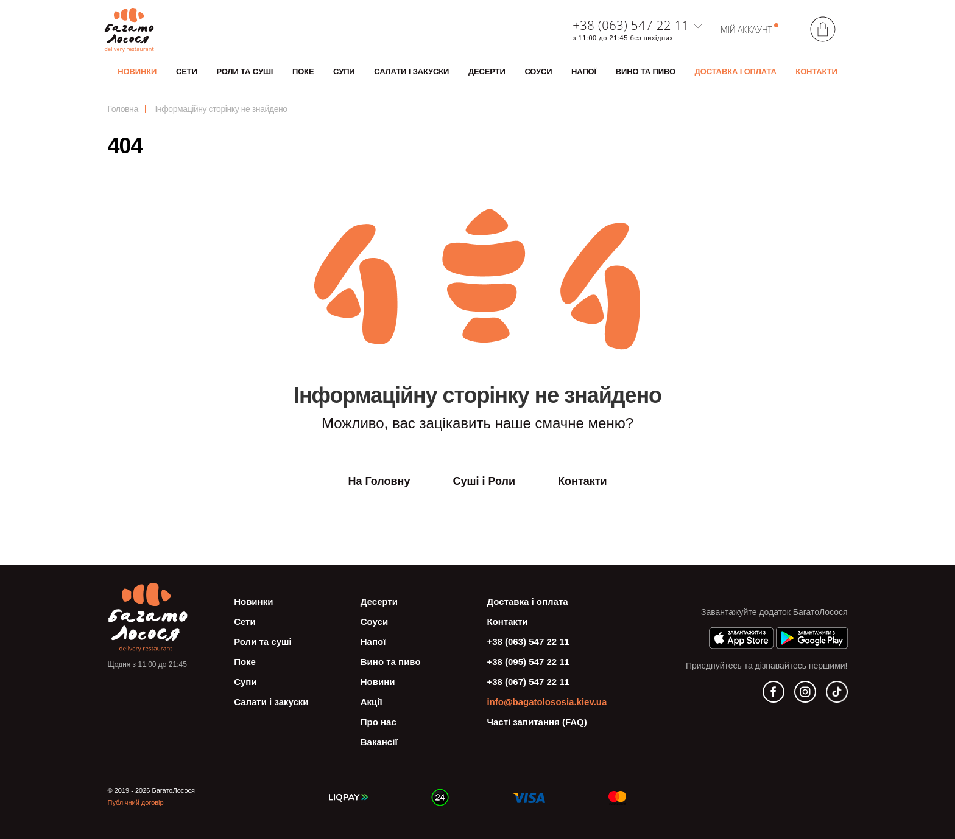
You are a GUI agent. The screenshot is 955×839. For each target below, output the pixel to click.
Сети (186, 71)
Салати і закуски (411, 71)
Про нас (378, 722)
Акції (371, 702)
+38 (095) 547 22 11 (528, 661)
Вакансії (379, 742)
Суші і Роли (484, 481)
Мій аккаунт (746, 29)
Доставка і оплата (736, 71)
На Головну (379, 481)
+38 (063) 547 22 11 (631, 25)
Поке (303, 71)
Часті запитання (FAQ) (537, 722)
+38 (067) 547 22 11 (528, 682)
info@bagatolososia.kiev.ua (547, 702)
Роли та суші (244, 71)
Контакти (816, 71)
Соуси (538, 71)
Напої (583, 71)
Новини (378, 682)
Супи (343, 71)
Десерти (487, 71)
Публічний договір (136, 802)
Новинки (137, 71)
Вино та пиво (645, 71)
